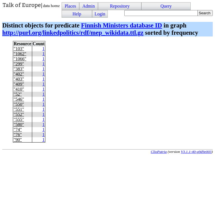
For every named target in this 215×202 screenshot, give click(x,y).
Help (77, 14)
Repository (120, 6)
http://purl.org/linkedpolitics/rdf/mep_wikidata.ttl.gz (72, 32)
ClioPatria (159, 152)
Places (70, 6)
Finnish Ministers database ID (121, 25)
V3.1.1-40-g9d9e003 (196, 152)
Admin (88, 6)
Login (100, 14)
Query (166, 6)
